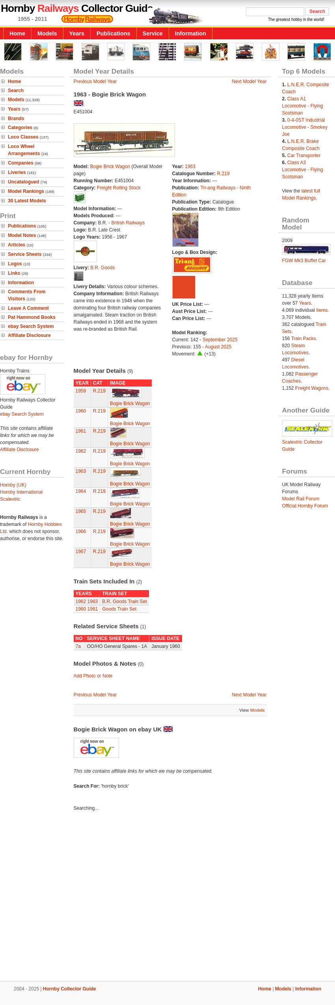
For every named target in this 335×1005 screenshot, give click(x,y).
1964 (81, 491)
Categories (20, 127)
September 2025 (220, 339)
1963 (190, 166)
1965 (81, 511)
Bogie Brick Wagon (110, 166)
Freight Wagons (311, 388)
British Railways (128, 223)
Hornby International (21, 492)
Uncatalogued (23, 182)
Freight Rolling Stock (119, 188)
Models (47, 33)
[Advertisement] (74, 897)
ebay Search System (31, 326)
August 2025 (218, 347)
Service (153, 33)
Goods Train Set (119, 609)
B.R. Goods (102, 267)
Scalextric (10, 499)
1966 (81, 531)
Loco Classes (23, 137)
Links (14, 273)
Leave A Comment (28, 308)
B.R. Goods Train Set (124, 601)
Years (76, 33)
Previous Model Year (95, 81)
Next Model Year (249, 81)
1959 (81, 391)
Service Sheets (24, 254)
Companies (21, 163)
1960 (81, 411)
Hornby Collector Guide (69, 989)
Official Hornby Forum (305, 506)
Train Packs (303, 338)
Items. (322, 310)
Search (16, 90)
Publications (113, 33)
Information (190, 33)
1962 (81, 451)
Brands (16, 118)
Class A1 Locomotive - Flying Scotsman (302, 106)
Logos (15, 264)
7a (78, 646)
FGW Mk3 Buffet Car (304, 260)
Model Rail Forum (301, 499)
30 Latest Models (27, 201)
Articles (16, 245)
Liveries (17, 172)
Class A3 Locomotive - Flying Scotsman (302, 170)
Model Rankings (26, 191)
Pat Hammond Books (32, 317)
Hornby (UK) (13, 485)
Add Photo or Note (93, 676)
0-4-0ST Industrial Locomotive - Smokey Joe (305, 127)
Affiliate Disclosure (29, 335)
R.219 (223, 173)
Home (17, 33)
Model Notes (22, 235)
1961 (81, 431)
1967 (81, 551)
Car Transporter (303, 155)
